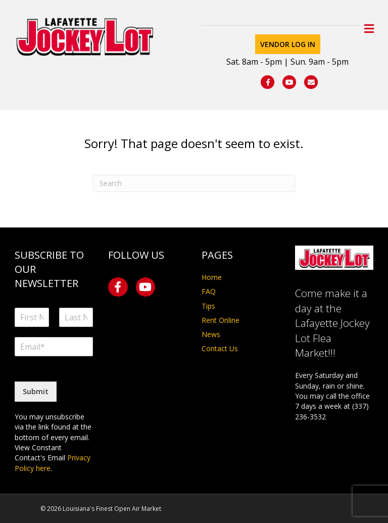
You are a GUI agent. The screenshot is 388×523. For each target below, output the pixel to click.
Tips (208, 306)
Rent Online (220, 320)
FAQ (209, 291)
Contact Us (220, 348)
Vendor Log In (287, 44)
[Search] (194, 183)
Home (212, 277)
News (211, 334)
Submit (35, 391)
